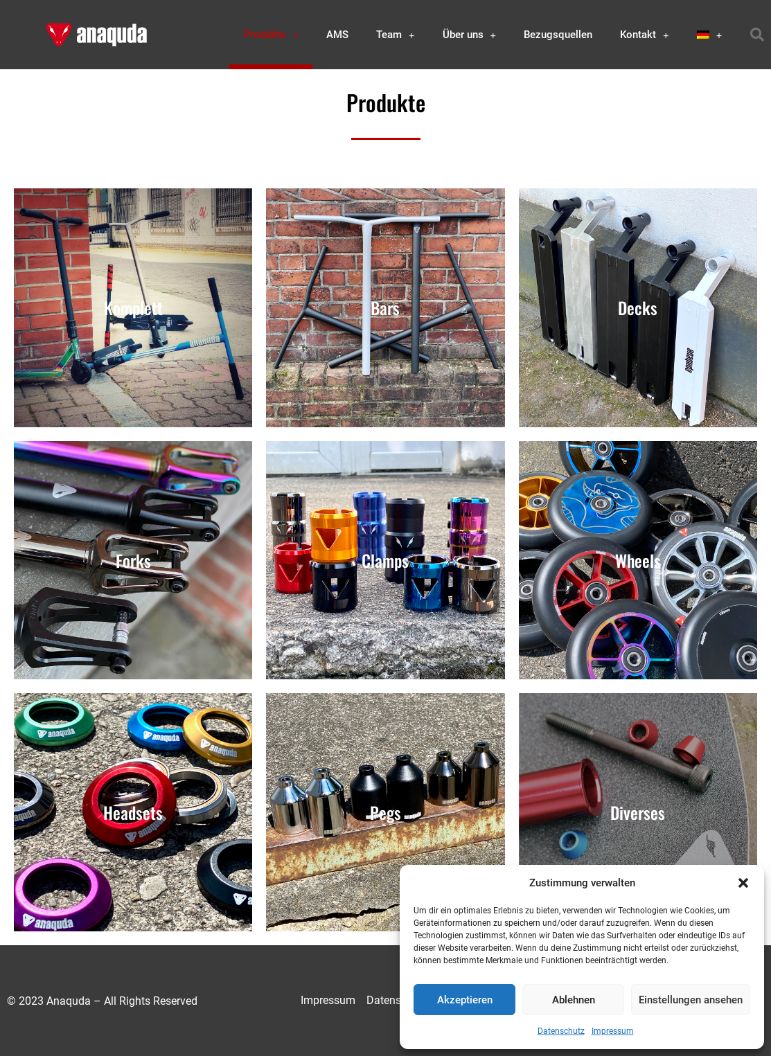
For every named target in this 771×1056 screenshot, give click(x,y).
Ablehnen (573, 1000)
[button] (743, 883)
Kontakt (644, 35)
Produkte (271, 35)
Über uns (470, 35)
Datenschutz (561, 1031)
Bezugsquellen (558, 34)
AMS (337, 34)
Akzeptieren (465, 1000)
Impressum (613, 1031)
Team (395, 35)
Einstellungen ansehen (691, 1000)
